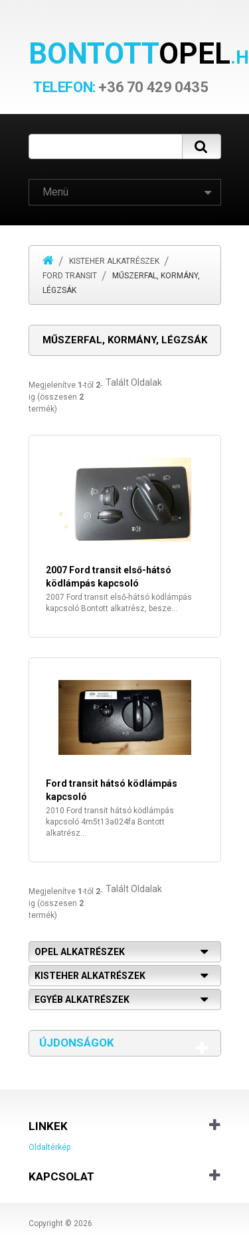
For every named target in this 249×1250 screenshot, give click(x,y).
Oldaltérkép (49, 1147)
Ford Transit (69, 275)
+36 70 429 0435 (120, 87)
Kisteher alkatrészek (114, 261)
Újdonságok (76, 1042)
